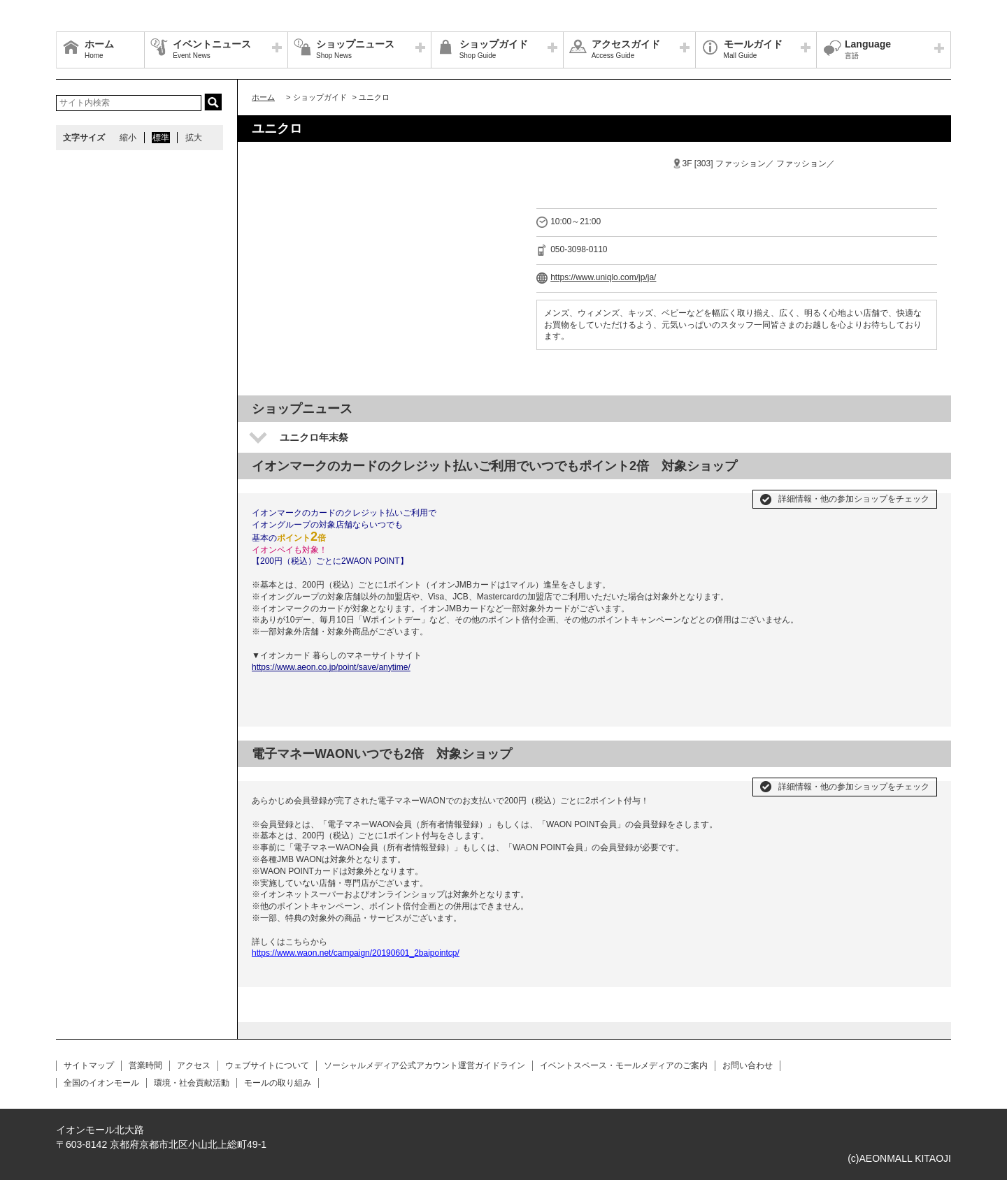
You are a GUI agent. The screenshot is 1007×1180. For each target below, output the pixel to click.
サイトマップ (89, 1065)
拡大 (193, 138)
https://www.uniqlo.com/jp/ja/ (603, 277)
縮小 (128, 138)
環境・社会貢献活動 (191, 1083)
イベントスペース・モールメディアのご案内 (624, 1065)
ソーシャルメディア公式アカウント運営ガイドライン (424, 1065)
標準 (160, 138)
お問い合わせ (747, 1065)
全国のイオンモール (101, 1083)
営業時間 (145, 1065)
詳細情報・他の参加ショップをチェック (853, 499)
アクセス (193, 1065)
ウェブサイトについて (267, 1065)
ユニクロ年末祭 (314, 437)
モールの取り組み (277, 1083)
